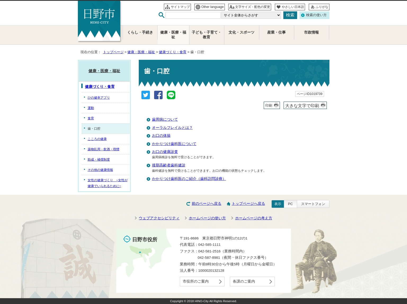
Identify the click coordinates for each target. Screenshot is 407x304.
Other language (212, 6)
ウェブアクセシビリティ (159, 218)
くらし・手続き (140, 32)
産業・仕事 (276, 32)
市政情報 (311, 32)
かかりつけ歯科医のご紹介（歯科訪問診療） (189, 179)
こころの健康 (97, 139)
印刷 (268, 105)
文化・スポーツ (241, 32)
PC (290, 204)
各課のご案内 (244, 281)
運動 (91, 108)
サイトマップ (180, 6)
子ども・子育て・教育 (206, 34)
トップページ (113, 52)
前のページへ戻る (206, 204)
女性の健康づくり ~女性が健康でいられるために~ (108, 183)
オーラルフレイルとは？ (172, 128)
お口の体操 (161, 136)
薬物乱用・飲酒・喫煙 (103, 149)
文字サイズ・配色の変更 (252, 6)
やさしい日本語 (293, 6)
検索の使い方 (316, 15)
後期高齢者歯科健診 (168, 165)
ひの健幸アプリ (99, 97)
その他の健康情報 (100, 170)
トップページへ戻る (248, 204)
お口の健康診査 (165, 152)
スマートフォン (313, 204)
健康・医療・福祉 (141, 52)
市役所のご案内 (196, 281)
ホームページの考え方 (253, 218)
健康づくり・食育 (172, 52)
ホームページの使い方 (207, 218)
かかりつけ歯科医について (174, 144)
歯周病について (165, 119)
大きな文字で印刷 (302, 105)
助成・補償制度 (99, 159)
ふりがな (322, 6)
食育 (91, 118)
